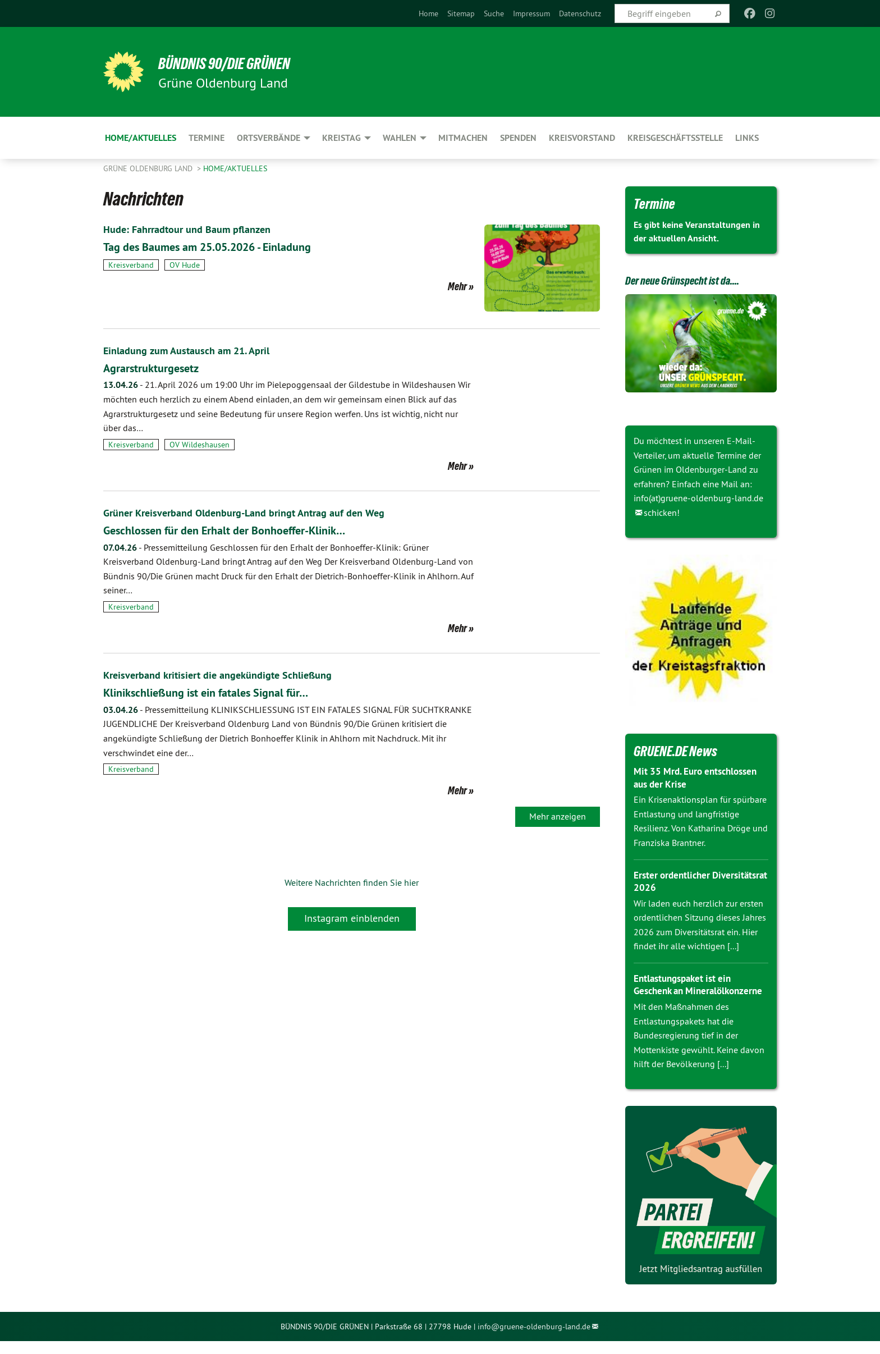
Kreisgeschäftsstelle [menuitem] (675, 138)
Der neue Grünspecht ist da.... (696, 279)
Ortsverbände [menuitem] (268, 138)
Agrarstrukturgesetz (160, 367)
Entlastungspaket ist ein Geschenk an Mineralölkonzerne (686, 991)
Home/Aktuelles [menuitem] (140, 138)
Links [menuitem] (747, 138)
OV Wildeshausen (199, 445)
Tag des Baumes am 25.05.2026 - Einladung (229, 246)
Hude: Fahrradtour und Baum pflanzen (195, 229)
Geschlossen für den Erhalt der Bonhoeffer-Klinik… (248, 529)
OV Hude (184, 265)
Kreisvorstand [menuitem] (582, 138)
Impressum (531, 13)
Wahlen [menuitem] (399, 138)
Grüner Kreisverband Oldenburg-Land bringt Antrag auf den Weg (257, 512)
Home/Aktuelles (235, 168)
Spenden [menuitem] (518, 138)
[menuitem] (428, 13)
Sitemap (461, 13)
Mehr (457, 286)
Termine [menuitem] (206, 138)
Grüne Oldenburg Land (149, 168)
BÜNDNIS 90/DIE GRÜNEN (241, 63)
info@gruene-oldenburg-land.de (534, 1339)
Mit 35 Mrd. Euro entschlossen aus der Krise (699, 777)
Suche (494, 13)
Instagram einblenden (352, 918)
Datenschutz (580, 13)
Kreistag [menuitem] (341, 138)
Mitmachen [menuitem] (463, 138)
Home (428, 13)
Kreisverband (131, 265)
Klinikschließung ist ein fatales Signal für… (225, 692)
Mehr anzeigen (557, 816)
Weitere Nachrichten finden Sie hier (352, 882)
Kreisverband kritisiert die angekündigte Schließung (228, 674)
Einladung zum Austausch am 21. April (194, 350)
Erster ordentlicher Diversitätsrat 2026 (675, 881)
